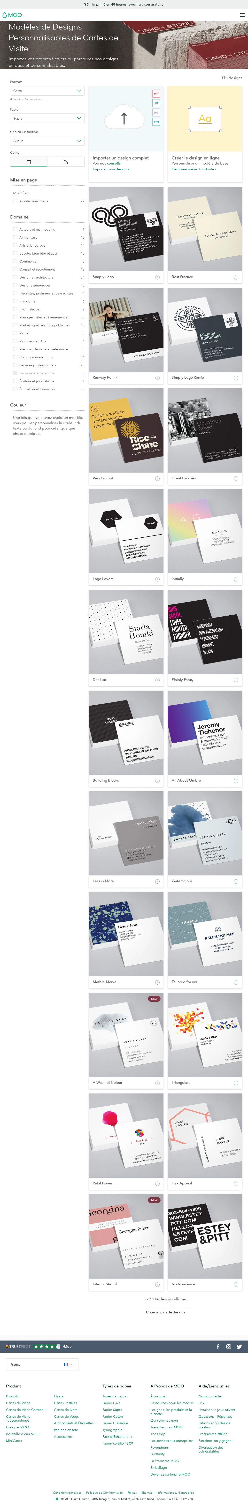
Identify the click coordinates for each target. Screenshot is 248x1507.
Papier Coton (112, 1416)
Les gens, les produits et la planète (171, 1412)
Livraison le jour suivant (217, 1410)
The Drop (157, 1434)
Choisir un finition (24, 132)
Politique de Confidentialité (104, 1492)
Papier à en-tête (66, 1430)
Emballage (158, 1467)
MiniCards (14, 1441)
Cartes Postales (65, 1403)
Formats (16, 82)
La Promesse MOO (164, 1461)
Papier (15, 109)
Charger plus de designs (165, 1312)
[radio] (28, 161)
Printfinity (157, 1454)
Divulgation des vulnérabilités (211, 1449)
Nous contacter (210, 1396)
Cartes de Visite (18, 1403)
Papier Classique (115, 1423)
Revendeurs (159, 1447)
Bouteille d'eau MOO (22, 1434)
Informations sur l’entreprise (175, 1492)
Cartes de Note (66, 1410)
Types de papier (115, 1396)
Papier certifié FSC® (117, 1443)
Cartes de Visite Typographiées (18, 1418)
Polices (132, 1492)
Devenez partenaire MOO (170, 1474)
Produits (12, 1396)
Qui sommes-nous (164, 1420)
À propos (157, 1396)
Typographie (112, 1430)
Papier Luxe (111, 1403)
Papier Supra (112, 1410)
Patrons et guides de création (214, 1425)
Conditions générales (67, 1492)
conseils (114, 163)
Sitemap (147, 1492)
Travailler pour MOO (166, 1427)
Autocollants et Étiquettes (73, 1423)
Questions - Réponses (215, 1416)
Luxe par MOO (17, 1427)
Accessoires (63, 1436)
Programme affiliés (213, 1434)
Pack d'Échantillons (117, 1436)
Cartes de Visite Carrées (24, 1410)
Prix (201, 1403)
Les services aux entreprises (171, 1441)
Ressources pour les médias (172, 1403)
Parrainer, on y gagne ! (216, 1441)
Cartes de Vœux (66, 1416)
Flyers (58, 1396)
